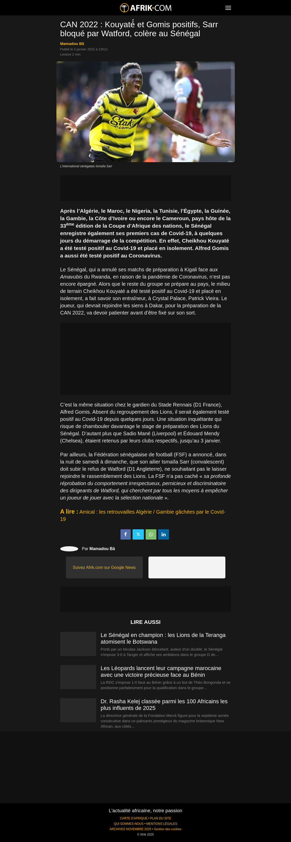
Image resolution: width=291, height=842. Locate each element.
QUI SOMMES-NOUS (129, 824)
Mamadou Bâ (72, 43)
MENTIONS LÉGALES (161, 824)
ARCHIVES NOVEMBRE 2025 (130, 829)
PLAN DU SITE (160, 818)
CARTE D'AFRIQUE (133, 818)
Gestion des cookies (167, 829)
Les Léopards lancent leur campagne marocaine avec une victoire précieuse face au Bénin (161, 671)
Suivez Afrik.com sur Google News (104, 567)
